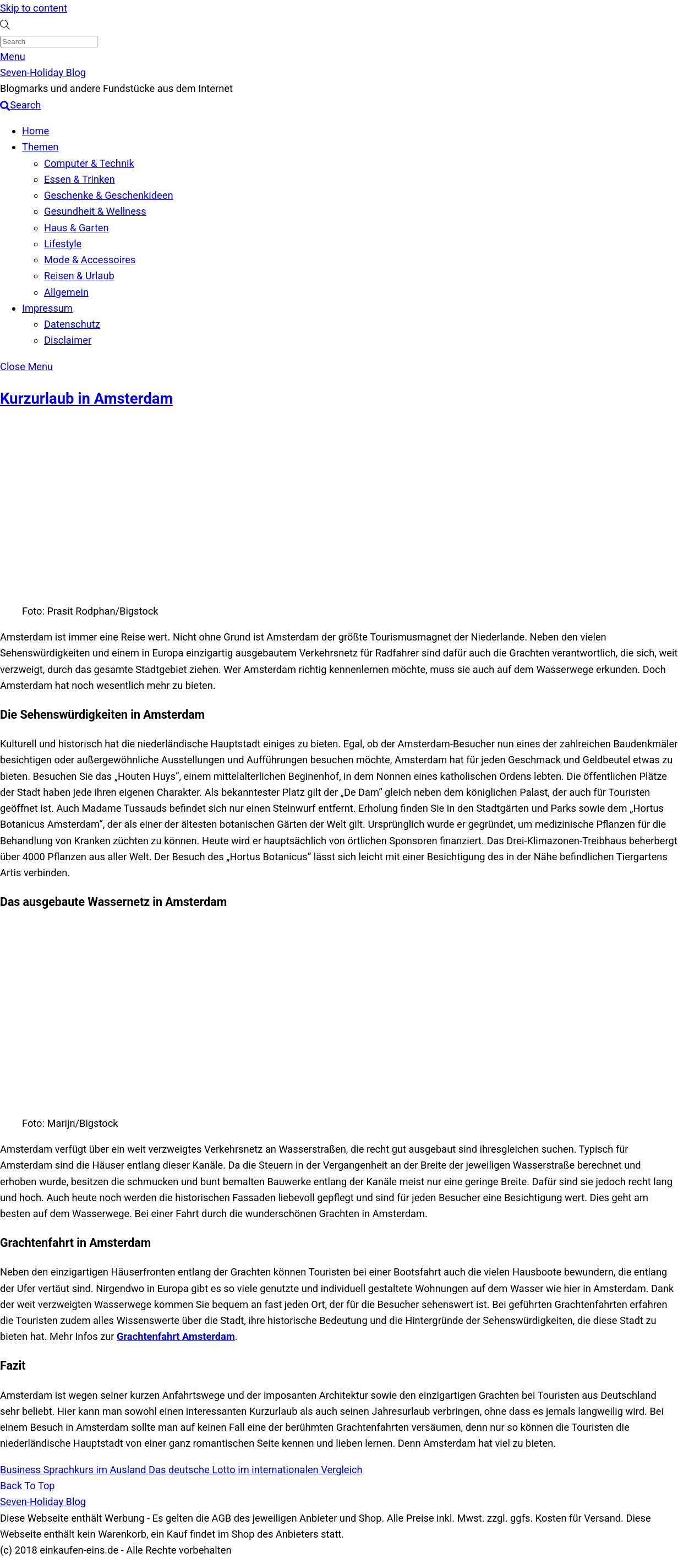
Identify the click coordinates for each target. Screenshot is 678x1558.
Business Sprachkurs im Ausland (73, 1469)
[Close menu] (26, 366)
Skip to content (33, 8)
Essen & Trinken (79, 179)
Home (35, 131)
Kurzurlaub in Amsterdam (86, 399)
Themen (40, 147)
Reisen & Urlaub (79, 275)
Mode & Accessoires (89, 259)
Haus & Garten (76, 228)
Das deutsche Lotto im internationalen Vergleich (254, 1469)
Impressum (47, 308)
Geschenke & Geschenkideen (108, 195)
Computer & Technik (89, 163)
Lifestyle (62, 243)
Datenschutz (72, 324)
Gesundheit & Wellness (95, 211)
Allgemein (66, 292)
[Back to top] (27, 1485)
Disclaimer (67, 340)
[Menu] (12, 56)
